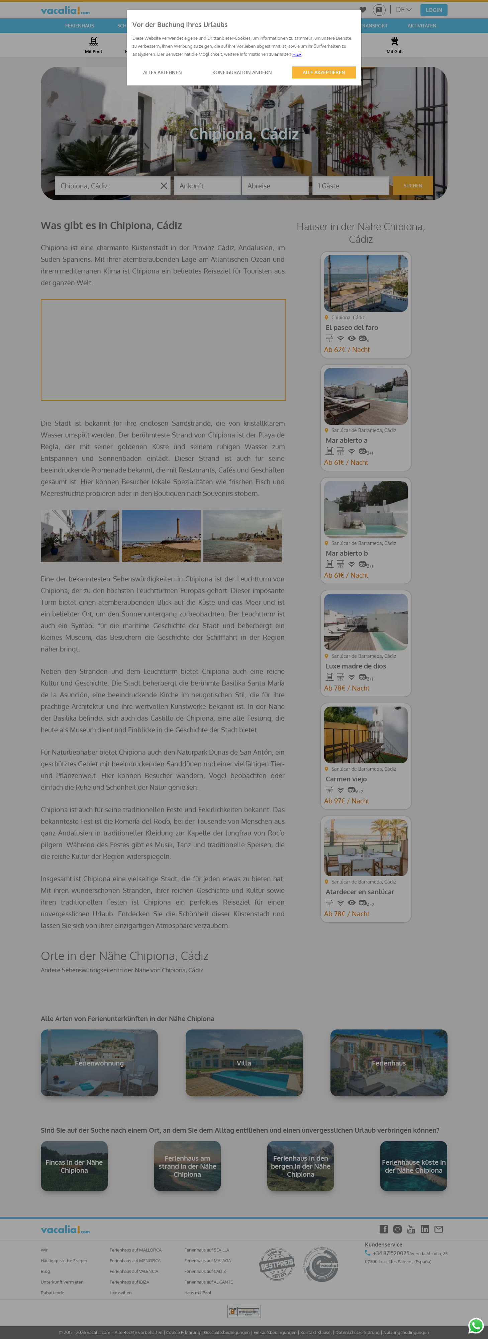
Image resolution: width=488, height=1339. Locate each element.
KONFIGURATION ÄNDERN (242, 72)
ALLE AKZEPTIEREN (324, 72)
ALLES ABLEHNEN (162, 72)
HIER (297, 54)
